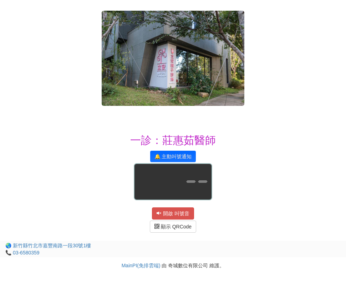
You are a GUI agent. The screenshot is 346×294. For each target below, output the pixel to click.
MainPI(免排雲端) (141, 265)
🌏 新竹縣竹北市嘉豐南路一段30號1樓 (48, 245)
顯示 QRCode (173, 226)
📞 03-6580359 (22, 253)
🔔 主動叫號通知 (173, 156)
